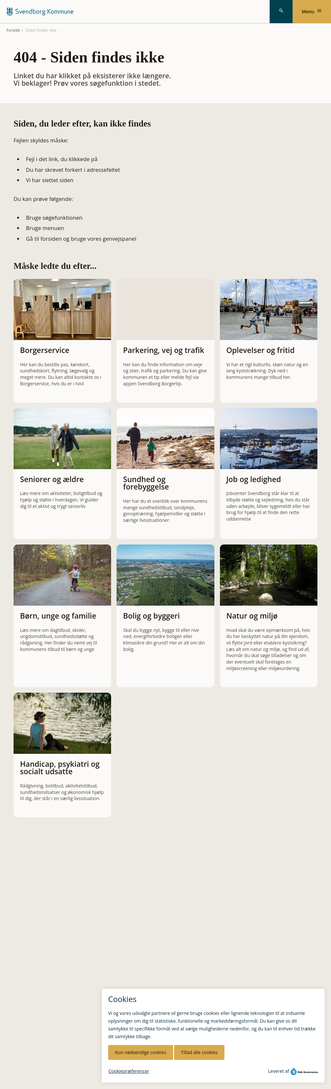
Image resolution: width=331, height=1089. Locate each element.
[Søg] (281, 11)
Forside (13, 30)
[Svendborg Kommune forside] (39, 11)
